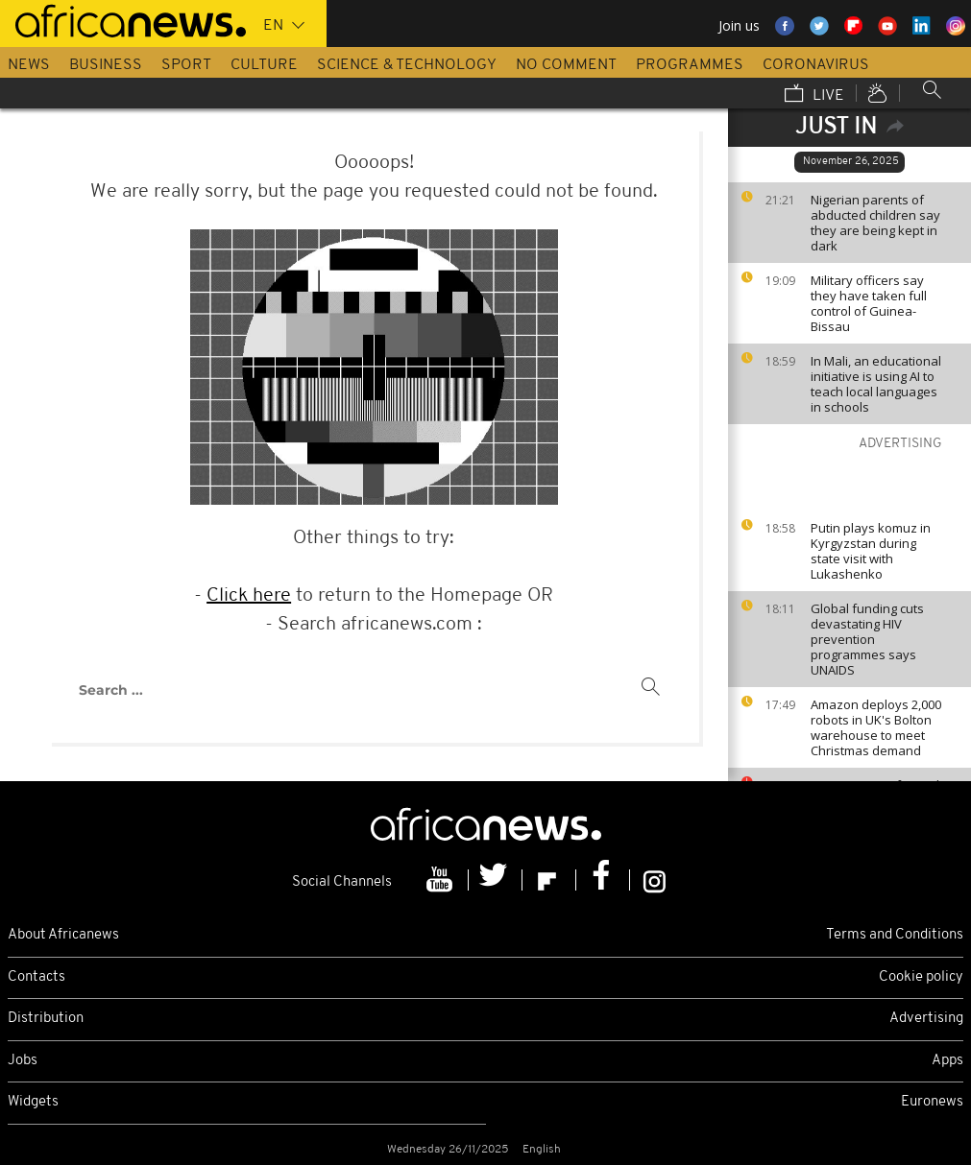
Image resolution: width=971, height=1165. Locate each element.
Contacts (36, 977)
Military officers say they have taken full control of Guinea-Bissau (869, 303)
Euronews (932, 1102)
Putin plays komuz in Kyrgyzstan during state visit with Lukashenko (871, 551)
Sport (186, 65)
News (29, 65)
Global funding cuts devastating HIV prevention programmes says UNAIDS (867, 639)
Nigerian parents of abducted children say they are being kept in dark (875, 222)
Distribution (46, 1018)
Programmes (689, 65)
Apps (947, 1061)
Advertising (926, 1018)
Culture (264, 65)
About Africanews (63, 935)
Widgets (33, 1102)
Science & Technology (407, 65)
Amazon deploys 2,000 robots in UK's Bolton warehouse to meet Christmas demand (876, 727)
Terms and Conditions (894, 935)
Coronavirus (816, 65)
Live (814, 95)
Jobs (22, 1061)
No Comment (566, 65)
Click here (248, 596)
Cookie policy (921, 977)
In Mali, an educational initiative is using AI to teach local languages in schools (876, 384)
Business (105, 65)
